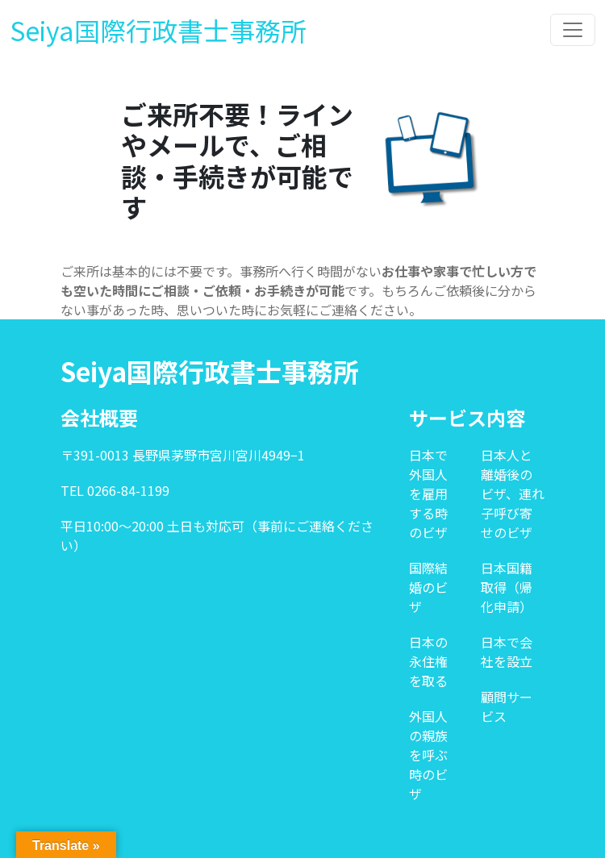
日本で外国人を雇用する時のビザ (428, 493)
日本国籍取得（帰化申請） (506, 587)
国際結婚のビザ (428, 587)
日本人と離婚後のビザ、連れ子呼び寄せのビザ (512, 493)
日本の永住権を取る (428, 661)
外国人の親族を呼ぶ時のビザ (428, 754)
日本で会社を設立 (506, 651)
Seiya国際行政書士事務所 (158, 29)
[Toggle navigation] (572, 30)
